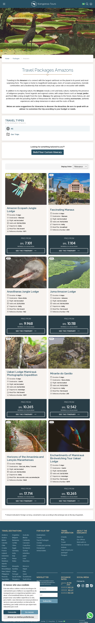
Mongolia (15, 566)
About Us (80, 537)
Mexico (4, 566)
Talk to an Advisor (83, 545)
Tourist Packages (42, 540)
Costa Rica (26, 545)
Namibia (15, 569)
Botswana (15, 540)
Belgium (15, 538)
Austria (4, 538)
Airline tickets (41, 551)
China (14, 545)
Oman (14, 571)
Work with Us (81, 542)
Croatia (4, 548)
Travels (39, 538)
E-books (64, 537)
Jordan (4, 558)
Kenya (14, 558)
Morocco (26, 566)
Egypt (14, 548)
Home (7, 58)
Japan (25, 556)
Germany (15, 551)
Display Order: (66, 166)
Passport (64, 555)
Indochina (26, 553)
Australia (26, 535)
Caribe (14, 543)
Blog (62, 539)
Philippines (5, 574)
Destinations (41, 535)
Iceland (4, 553)
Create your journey (43, 545)
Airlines (63, 547)
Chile (3, 545)
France (4, 551)
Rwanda (5, 577)
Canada (4, 543)
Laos (24, 558)
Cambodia (26, 540)
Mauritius (26, 561)
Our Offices (81, 539)
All (9, 129)
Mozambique (6, 569)
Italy (13, 556)
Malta (14, 561)
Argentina (15, 535)
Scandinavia (27, 577)
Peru (24, 571)
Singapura (15, 579)
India (14, 553)
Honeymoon (41, 548)
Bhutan (25, 538)
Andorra (5, 535)
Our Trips (12, 134)
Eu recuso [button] (29, 612)
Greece (25, 551)
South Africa (27, 579)
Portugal (15, 574)
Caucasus (26, 543)
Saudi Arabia (16, 577)
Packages (16, 58)
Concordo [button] (12, 612)
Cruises (39, 543)
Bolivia (4, 540)
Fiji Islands (26, 548)
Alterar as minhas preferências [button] (21, 617)
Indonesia (5, 556)
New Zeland (6, 571)
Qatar (25, 574)
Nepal (25, 569)
